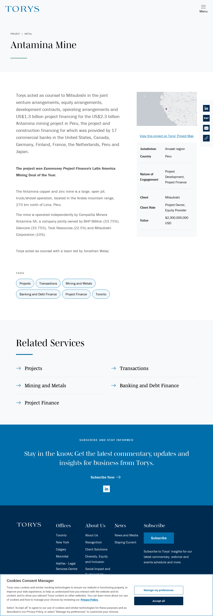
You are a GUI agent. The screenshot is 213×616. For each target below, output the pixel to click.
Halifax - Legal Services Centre (66, 566)
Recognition (93, 542)
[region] (106, 595)
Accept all (158, 601)
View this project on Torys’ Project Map (167, 136)
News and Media (126, 535)
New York (62, 542)
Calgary (61, 549)
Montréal (62, 556)
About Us (91, 535)
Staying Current (125, 542)
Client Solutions (96, 549)
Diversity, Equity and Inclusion (96, 559)
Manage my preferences (159, 590)
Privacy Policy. (89, 599)
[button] (206, 138)
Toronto (61, 535)
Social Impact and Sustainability (97, 571)
